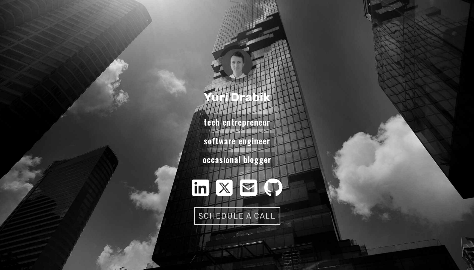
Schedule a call (237, 216)
